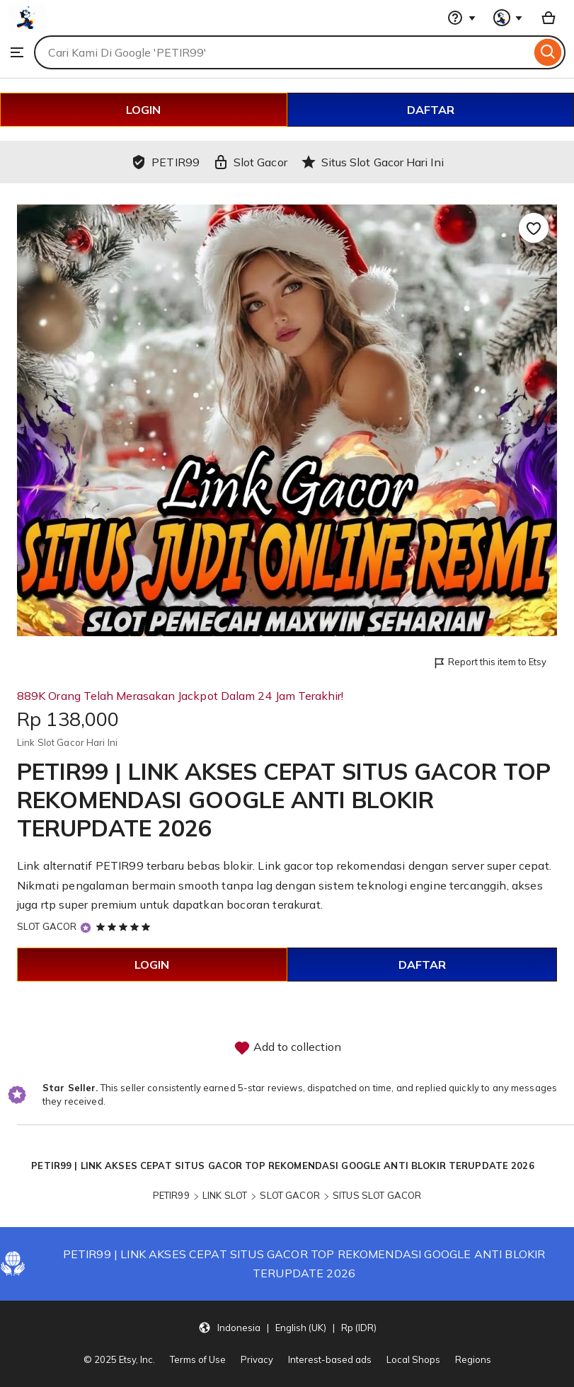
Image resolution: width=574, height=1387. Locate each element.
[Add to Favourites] (534, 228)
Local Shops (413, 1359)
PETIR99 (171, 1195)
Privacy (257, 1359)
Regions (473, 1359)
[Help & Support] (461, 18)
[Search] (548, 52)
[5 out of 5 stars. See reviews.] (125, 926)
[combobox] (282, 52)
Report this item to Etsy (489, 662)
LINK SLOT (224, 1195)
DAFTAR (430, 110)
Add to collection (287, 1048)
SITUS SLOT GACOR (377, 1195)
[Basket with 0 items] (549, 18)
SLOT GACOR (46, 926)
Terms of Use (198, 1359)
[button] (287, 1326)
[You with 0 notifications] (508, 18)
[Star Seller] (85, 927)
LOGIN (143, 110)
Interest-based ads (330, 1359)
